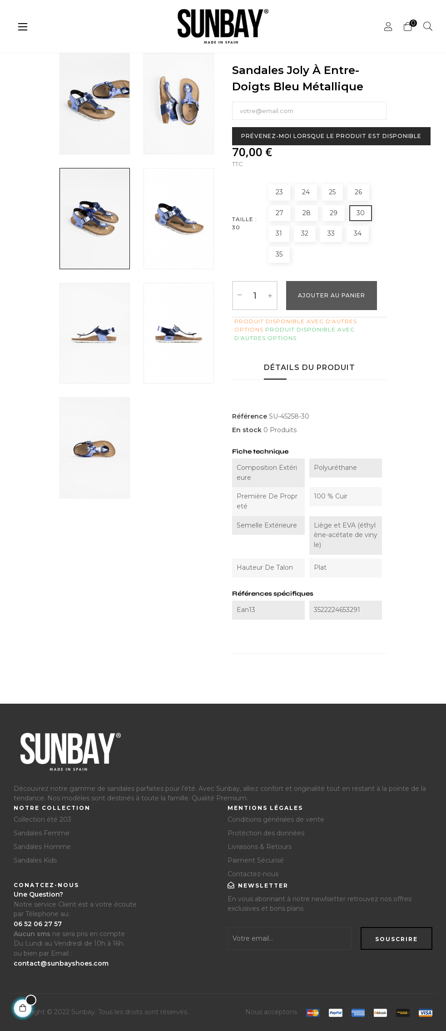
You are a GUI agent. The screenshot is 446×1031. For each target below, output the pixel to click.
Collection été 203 (42, 819)
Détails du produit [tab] (309, 367)
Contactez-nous (253, 874)
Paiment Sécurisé (256, 860)
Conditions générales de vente (276, 819)
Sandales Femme (41, 833)
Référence (249, 416)
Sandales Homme (42, 847)
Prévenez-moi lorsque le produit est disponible (331, 136)
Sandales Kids (35, 860)
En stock (247, 430)
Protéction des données (266, 833)
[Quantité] (255, 295)
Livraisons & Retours (260, 847)
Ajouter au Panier (331, 295)
